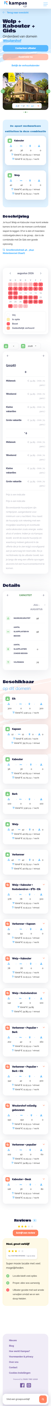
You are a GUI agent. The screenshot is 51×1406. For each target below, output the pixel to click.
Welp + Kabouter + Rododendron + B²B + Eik (26, 887)
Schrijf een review (25, 1233)
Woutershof (12, 41)
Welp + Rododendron (24, 993)
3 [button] (10, 289)
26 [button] (20, 302)
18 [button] (15, 297)
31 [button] (10, 306)
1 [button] (35, 284)
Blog (11, 1346)
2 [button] (40, 284)
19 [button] (20, 297)
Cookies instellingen (19, 1373)
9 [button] (40, 289)
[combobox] (13, 346)
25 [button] (15, 302)
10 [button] (10, 293)
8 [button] (35, 289)
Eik (14, 698)
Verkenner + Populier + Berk (25, 1029)
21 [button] (30, 297)
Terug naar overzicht (15, 12)
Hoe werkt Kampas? (19, 1351)
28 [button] (30, 302)
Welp (17, 175)
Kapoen (16, 729)
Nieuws (13, 1340)
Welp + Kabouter (21, 958)
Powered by (25, 1379)
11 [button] (15, 293)
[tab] (23, 112)
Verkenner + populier (24, 1144)
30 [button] (40, 302)
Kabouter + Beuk (21, 1179)
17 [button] (10, 297)
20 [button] (25, 297)
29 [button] (35, 302)
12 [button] (20, 293)
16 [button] (41, 293)
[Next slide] (48, 91)
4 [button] (15, 289)
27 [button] (25, 302)
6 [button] (25, 289)
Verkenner (18, 854)
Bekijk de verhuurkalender (25, 65)
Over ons (13, 1362)
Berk (14, 794)
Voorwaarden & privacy (21, 1356)
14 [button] (31, 293)
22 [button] (35, 297)
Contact (13, 1367)
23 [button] (41, 297)
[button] (10, 273)
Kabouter (19, 140)
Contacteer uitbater (25, 48)
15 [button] (36, 293)
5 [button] (20, 289)
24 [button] (10, 302)
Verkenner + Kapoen (23, 923)
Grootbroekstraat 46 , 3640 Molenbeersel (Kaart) (18, 252)
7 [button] (30, 289)
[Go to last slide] (3, 91)
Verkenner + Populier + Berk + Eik (25, 1068)
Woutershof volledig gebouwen (24, 1107)
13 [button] (25, 293)
